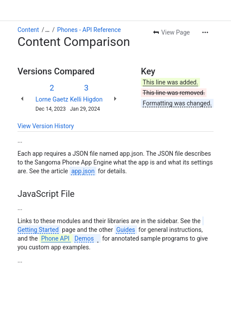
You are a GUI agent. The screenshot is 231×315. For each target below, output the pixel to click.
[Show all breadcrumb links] (47, 29)
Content (28, 29)
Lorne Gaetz (51, 99)
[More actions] (205, 32)
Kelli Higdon (86, 99)
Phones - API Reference (89, 29)
